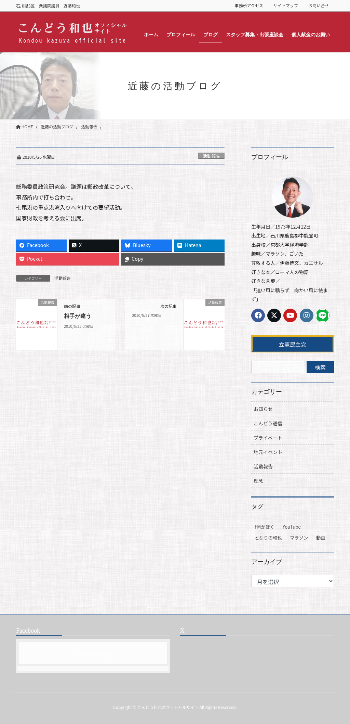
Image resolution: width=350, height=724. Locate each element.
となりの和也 (268, 537)
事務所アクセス (249, 5)
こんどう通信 (268, 423)
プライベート (268, 437)
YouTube (292, 526)
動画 (320, 537)
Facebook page (93, 653)
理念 (258, 480)
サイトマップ (285, 5)
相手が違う (77, 316)
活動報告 (211, 156)
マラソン (299, 537)
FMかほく (264, 526)
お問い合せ (318, 5)
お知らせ (263, 408)
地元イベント (268, 452)
